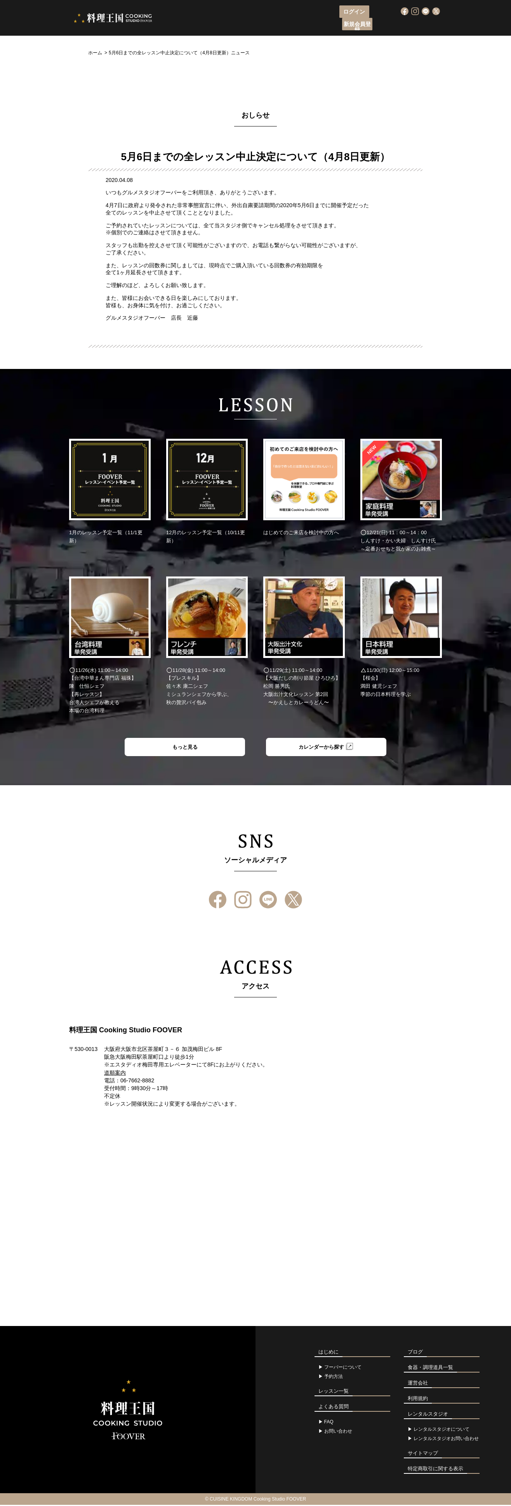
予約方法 (333, 1377)
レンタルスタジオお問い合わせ (446, 1439)
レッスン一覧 (294, 25)
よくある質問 (369, 25)
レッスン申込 (251, 25)
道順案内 (115, 1074)
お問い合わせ (338, 1432)
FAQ (329, 1423)
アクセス (332, 25)
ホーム (95, 52)
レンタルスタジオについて (441, 1430)
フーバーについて (202, 25)
